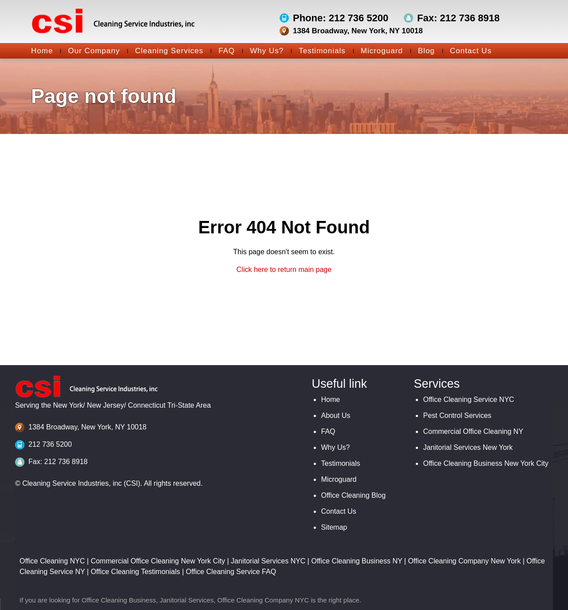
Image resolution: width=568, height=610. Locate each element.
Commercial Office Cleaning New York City (158, 561)
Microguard (378, 51)
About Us (335, 415)
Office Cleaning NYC (52, 561)
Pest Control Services (457, 415)
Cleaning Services (165, 51)
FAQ (223, 51)
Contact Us (467, 51)
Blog (422, 51)
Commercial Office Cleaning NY (473, 431)
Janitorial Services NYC (268, 561)
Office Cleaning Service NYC (468, 399)
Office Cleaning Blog (353, 495)
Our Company (90, 51)
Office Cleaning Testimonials (135, 571)
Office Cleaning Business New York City (485, 463)
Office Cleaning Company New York (464, 561)
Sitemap (334, 527)
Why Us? (263, 51)
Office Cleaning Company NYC (263, 600)
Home (42, 51)
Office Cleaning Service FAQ (231, 571)
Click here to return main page (284, 269)
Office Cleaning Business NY (356, 561)
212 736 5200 (50, 444)
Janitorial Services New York (468, 447)
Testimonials (318, 51)
